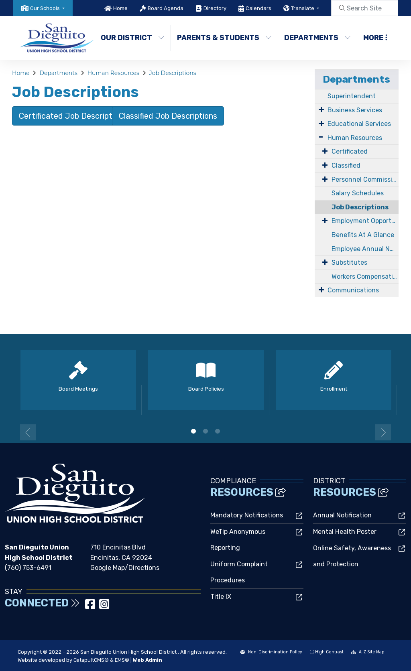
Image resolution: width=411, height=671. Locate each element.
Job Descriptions (172, 73)
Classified (346, 165)
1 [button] (193, 431)
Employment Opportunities (365, 221)
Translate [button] (303, 8)
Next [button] (383, 432)
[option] (78, 383)
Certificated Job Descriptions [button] (73, 116)
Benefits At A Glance (363, 235)
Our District (132, 37)
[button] (47, 8)
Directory (214, 8)
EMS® (122, 660)
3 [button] (218, 431)
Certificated (350, 151)
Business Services (355, 110)
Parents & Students (222, 37)
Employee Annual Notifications (365, 249)
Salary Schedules (358, 193)
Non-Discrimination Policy (271, 652)
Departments (316, 37)
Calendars (258, 8)
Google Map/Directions (124, 568)
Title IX (220, 596)
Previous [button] (28, 432)
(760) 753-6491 (28, 568)
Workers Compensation (365, 276)
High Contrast (329, 652)
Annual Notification (342, 515)
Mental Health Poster (344, 531)
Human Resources (113, 73)
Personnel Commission (365, 179)
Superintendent (352, 96)
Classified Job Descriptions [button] (168, 116)
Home (120, 8)
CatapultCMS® (91, 660)
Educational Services (359, 124)
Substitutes (349, 262)
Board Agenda (165, 8)
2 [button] (205, 431)
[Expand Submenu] (321, 109)
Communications (353, 290)
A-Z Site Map (368, 652)
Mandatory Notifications (246, 515)
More (375, 37)
